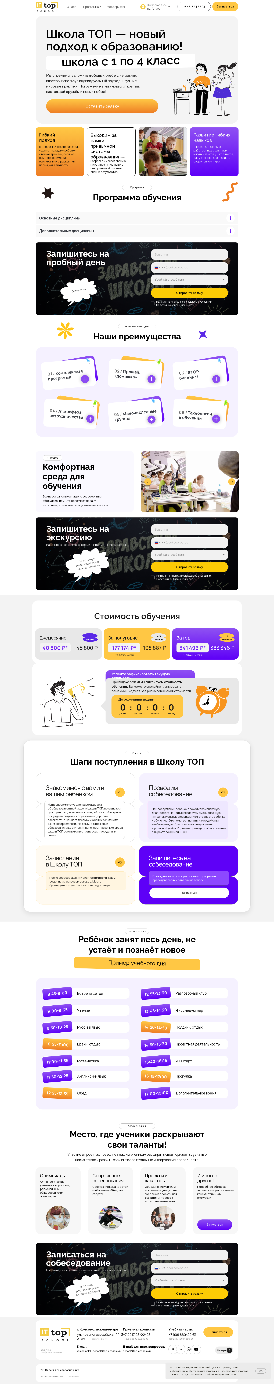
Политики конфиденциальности (175, 305)
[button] (225, 6)
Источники (74, 1376)
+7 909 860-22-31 (182, 1334)
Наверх (221, 1350)
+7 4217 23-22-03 (136, 1334)
